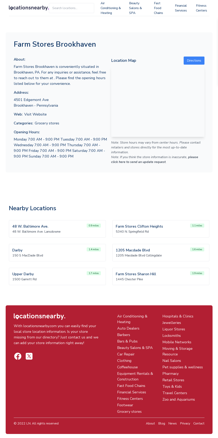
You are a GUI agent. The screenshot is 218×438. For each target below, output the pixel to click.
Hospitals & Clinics (177, 316)
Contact (198, 423)
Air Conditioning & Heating (111, 8)
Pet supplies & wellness (182, 367)
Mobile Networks (176, 342)
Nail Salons (171, 360)
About (150, 423)
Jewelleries (171, 322)
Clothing (124, 360)
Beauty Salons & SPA (135, 8)
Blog (161, 423)
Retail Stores (173, 380)
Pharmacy (170, 373)
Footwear (125, 405)
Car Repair (126, 354)
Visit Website (35, 114)
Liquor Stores (173, 329)
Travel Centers (174, 393)
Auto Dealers (128, 328)
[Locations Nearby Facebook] (29, 356)
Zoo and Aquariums (178, 399)
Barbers (123, 334)
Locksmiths (171, 335)
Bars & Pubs (127, 341)
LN (28, 423)
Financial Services (181, 8)
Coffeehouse (127, 367)
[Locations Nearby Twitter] (18, 356)
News (172, 423)
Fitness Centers (201, 8)
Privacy (185, 423)
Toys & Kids (172, 386)
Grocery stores (47, 123)
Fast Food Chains (158, 8)
